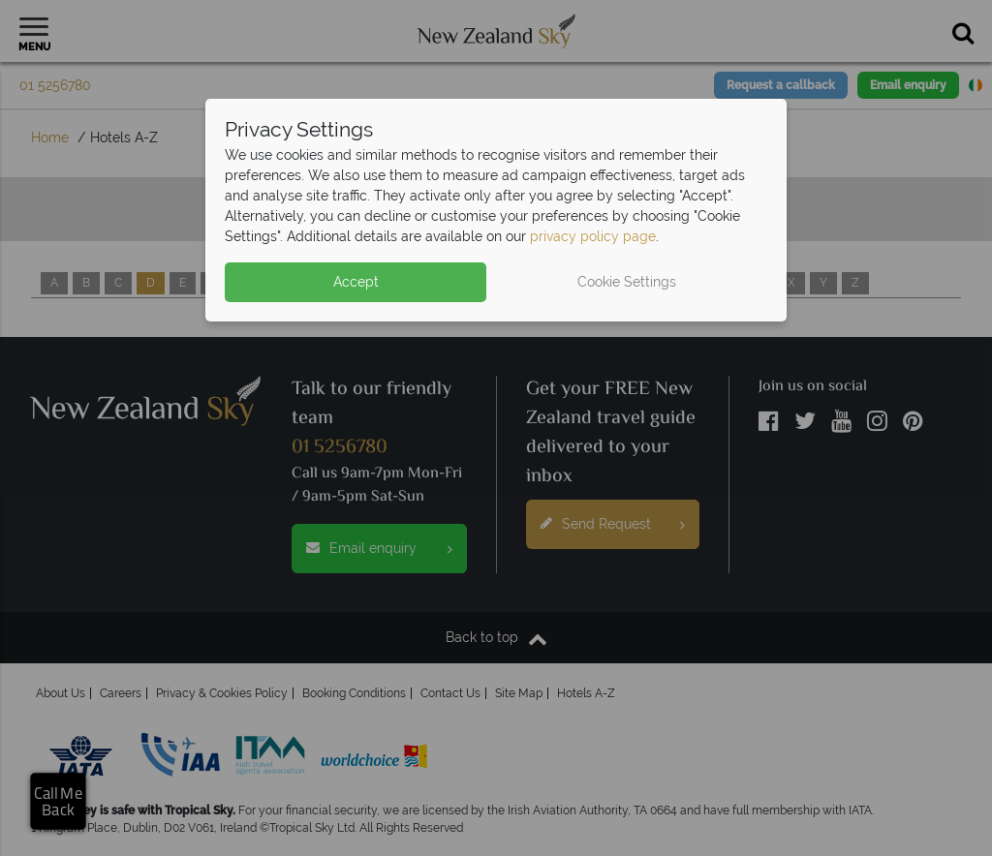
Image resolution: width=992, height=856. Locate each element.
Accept (356, 282)
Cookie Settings (626, 282)
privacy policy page (593, 236)
